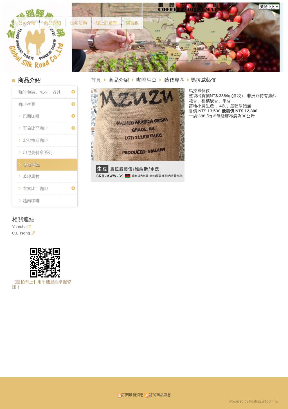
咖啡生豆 (27, 104)
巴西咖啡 (31, 116)
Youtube (19, 227)
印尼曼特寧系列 (37, 152)
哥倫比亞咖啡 (35, 128)
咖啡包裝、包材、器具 (40, 92)
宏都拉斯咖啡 (35, 140)
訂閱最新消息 (132, 395)
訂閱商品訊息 (160, 395)
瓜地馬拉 (31, 176)
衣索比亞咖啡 (35, 188)
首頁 (96, 80)
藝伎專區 (31, 164)
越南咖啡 (31, 200)
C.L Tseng (21, 233)
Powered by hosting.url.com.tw (253, 401)
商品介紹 (119, 80)
